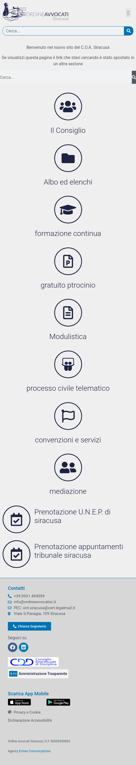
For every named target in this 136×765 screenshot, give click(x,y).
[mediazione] (68, 467)
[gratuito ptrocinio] (68, 261)
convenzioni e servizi (68, 440)
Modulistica (67, 336)
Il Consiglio (67, 130)
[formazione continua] (68, 209)
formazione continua (68, 233)
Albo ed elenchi (68, 182)
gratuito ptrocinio (68, 285)
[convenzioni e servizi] (68, 416)
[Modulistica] (68, 313)
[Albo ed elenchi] (68, 158)
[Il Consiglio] (68, 106)
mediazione (68, 491)
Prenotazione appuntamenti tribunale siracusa (78, 551)
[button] (128, 13)
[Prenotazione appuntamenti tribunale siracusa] (16, 554)
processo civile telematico (68, 388)
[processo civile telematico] (68, 364)
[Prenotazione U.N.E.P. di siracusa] (16, 519)
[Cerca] (128, 31)
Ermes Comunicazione (35, 751)
